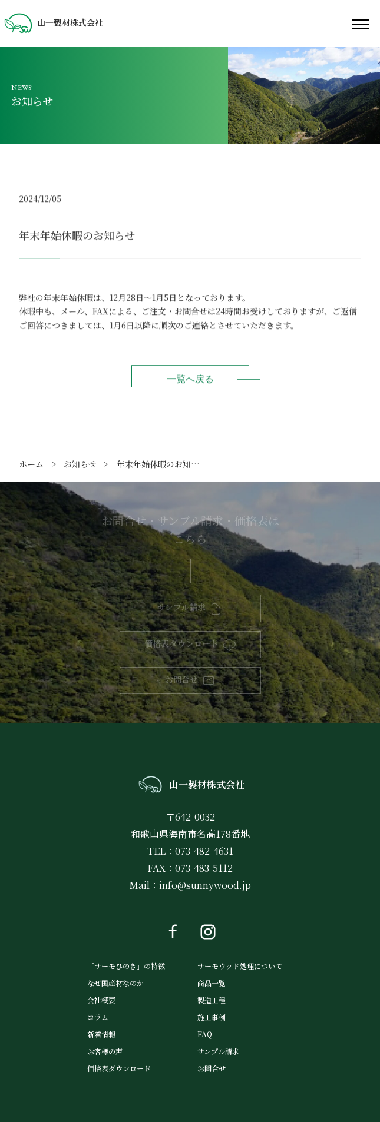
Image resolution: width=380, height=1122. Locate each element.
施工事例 (211, 1017)
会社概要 (101, 1000)
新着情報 (101, 1034)
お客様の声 (105, 1051)
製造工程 (211, 1000)
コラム (97, 1017)
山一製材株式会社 (53, 22)
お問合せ (181, 679)
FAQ (204, 1034)
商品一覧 (211, 983)
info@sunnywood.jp (205, 885)
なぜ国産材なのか (115, 983)
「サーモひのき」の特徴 (126, 966)
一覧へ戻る (190, 380)
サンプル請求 (181, 607)
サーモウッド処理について (239, 966)
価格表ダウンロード (181, 643)
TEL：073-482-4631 (190, 851)
